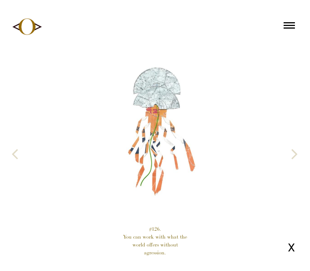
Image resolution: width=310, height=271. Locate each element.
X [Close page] (291, 247)
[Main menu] (289, 26)
